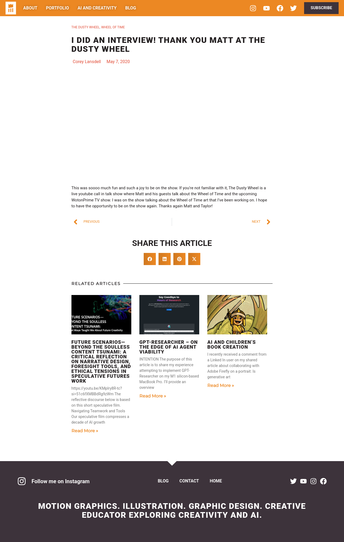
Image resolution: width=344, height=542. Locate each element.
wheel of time (113, 27)
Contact (189, 480)
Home (216, 480)
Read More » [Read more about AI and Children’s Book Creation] (220, 385)
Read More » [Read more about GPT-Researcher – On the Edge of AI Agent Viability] (152, 396)
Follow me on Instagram (61, 481)
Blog (163, 480)
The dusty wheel (85, 27)
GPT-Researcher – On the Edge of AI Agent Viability (168, 347)
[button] (150, 259)
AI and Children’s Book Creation (231, 344)
